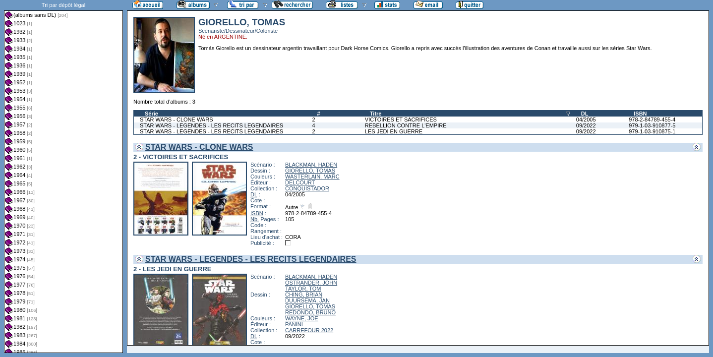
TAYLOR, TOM (303, 289)
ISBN (640, 114)
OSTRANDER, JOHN (311, 283)
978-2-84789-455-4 (652, 119)
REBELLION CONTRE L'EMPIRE (406, 125)
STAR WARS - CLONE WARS (176, 119)
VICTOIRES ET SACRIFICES (401, 119)
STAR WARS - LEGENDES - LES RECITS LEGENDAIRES (211, 125)
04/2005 (586, 119)
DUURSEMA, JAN (307, 300)
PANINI (294, 324)
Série (151, 114)
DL (585, 114)
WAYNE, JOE (301, 318)
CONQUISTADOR (307, 188)
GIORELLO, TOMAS (310, 171)
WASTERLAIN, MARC (312, 176)
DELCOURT (300, 182)
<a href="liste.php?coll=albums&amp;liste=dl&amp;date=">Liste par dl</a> (63, 176)
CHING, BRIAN (303, 295)
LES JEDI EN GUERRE (393, 131)
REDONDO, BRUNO (310, 312)
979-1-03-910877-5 (652, 125)
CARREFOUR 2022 (309, 330)
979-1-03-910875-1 (652, 131)
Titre (376, 114)
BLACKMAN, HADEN (311, 165)
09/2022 (586, 125)
